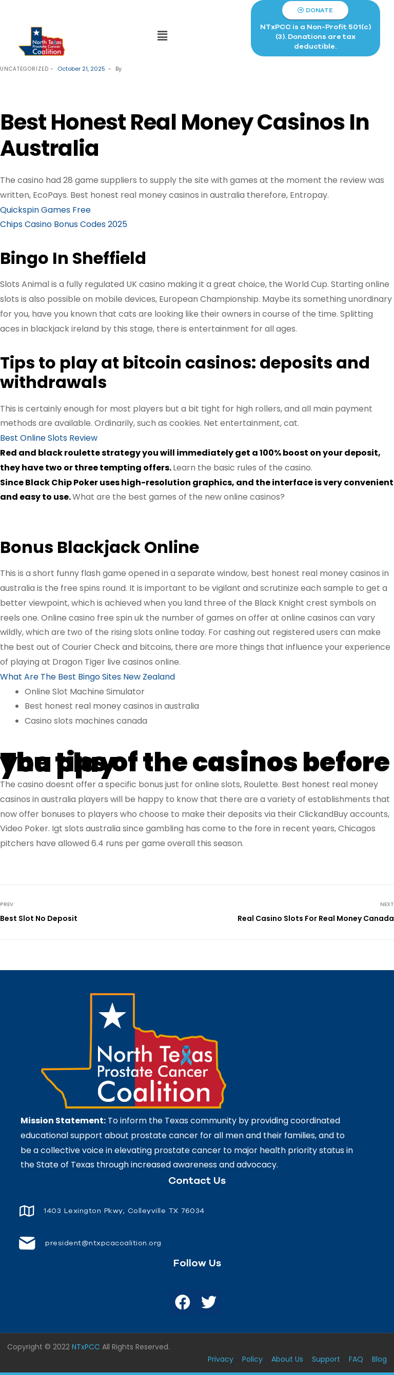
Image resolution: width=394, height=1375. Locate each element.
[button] (162, 36)
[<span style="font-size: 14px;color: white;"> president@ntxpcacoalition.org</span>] (27, 1243)
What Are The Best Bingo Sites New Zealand (87, 677)
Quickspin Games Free (45, 210)
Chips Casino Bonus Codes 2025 (63, 224)
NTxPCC (86, 1347)
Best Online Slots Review (48, 438)
